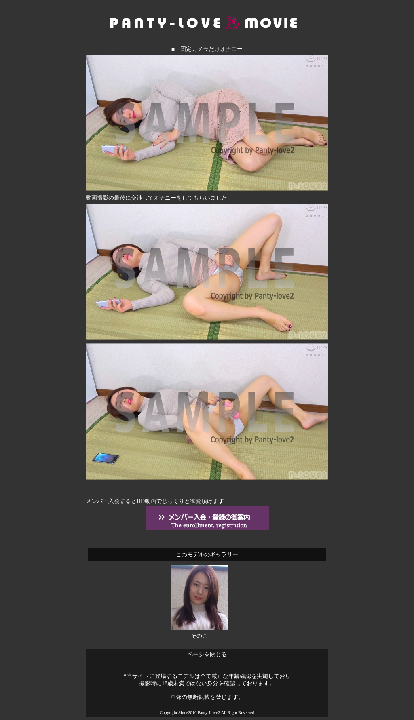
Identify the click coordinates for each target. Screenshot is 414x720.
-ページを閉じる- (206, 654)
